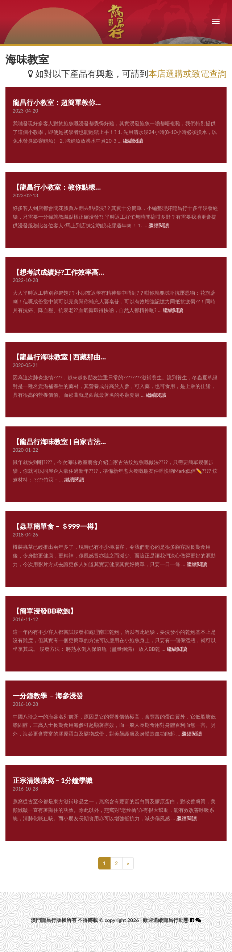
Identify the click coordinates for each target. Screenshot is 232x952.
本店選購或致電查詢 (187, 73)
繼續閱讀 (133, 141)
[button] (198, 920)
